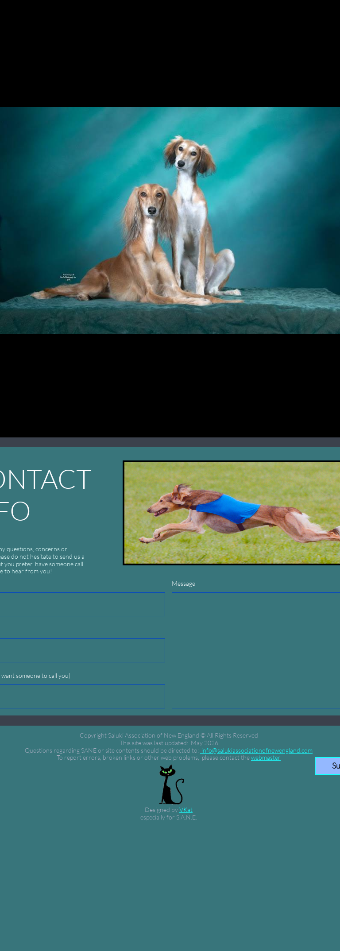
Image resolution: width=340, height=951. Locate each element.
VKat (186, 809)
